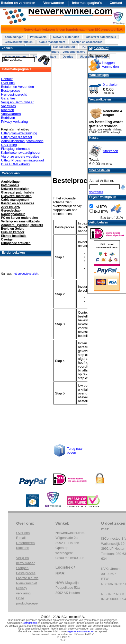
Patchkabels (38, 36)
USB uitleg (9, 145)
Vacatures (8, 106)
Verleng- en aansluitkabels (20, 221)
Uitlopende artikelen (16, 243)
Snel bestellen (99, 170)
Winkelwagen (99, 75)
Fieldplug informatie (15, 149)
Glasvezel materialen (19, 41)
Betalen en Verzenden (17, 87)
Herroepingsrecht (14, 94)
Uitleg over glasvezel (16, 137)
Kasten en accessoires (87, 41)
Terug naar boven (75, 450)
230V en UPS (10, 207)
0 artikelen (110, 85)
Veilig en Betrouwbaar (17, 102)
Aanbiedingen (14, 36)
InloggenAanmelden (110, 64)
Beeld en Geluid (12, 228)
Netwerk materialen (66, 36)
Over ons (8, 83)
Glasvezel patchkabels (101, 36)
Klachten (7, 110)
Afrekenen (110, 151)
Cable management (52, 41)
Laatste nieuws (27, 578)
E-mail (21, 538)
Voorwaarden (53, 3)
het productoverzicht (25, 273)
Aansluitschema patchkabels (22, 141)
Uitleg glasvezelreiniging (19, 133)
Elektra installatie (13, 236)
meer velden (96, 192)
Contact (116, 3)
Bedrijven (8, 118)
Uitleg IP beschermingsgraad (22, 160)
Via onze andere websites (20, 156)
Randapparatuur (64, 46)
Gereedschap (11, 210)
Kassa (93, 137)
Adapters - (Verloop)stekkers (66, 51)
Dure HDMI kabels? (15, 164)
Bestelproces (10, 90)
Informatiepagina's (87, 3)
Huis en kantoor (12, 232)
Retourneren (25, 543)
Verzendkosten (100, 99)
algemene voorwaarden (80, 631)
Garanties (8, 98)
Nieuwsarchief (26, 583)
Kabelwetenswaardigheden (21, 152)
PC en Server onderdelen (19, 218)
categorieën (30, 623)
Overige (68, 56)
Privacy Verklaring (14, 121)
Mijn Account (99, 48)
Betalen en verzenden (18, 3)
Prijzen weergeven (102, 197)
